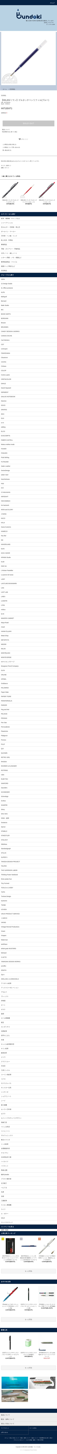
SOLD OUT (28, 123)
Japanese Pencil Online (31, 1450)
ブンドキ (22, 1450)
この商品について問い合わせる (10, 147)
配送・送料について (25, 1437)
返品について (6, 129)
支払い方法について (14, 1437)
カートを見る (33, 1428)
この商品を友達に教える (8, 144)
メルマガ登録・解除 (30, 1440)
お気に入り (23, 139)
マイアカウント (5, 1428)
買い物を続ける (5, 150)
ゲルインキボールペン (23, 161)
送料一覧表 (4, 1230)
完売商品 (12, 89)
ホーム (5, 89)
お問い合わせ (4, 1432)
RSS (38, 1440)
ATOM (41, 1440)
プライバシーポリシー (19, 1440)
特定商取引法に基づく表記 (9, 132)
